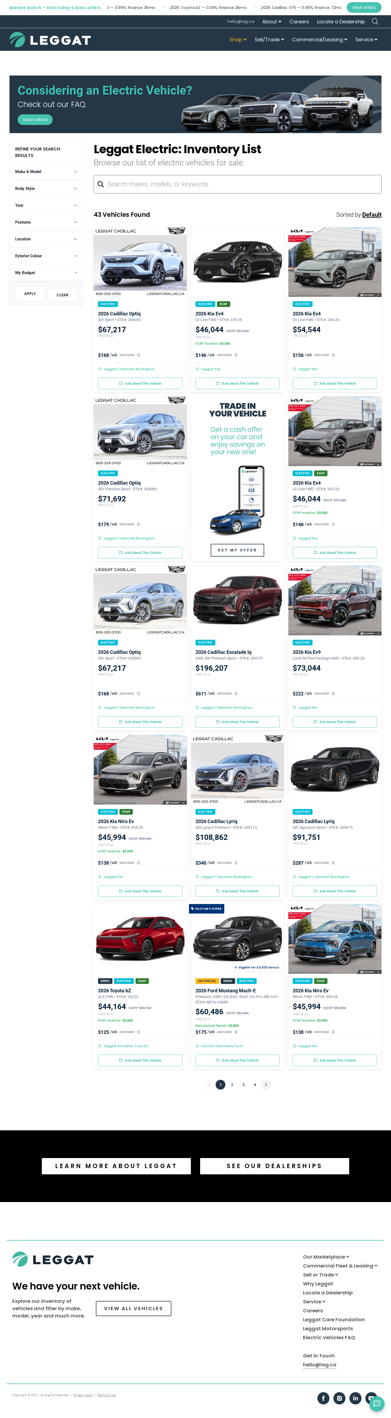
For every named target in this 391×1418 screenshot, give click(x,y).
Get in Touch (319, 1355)
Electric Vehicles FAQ (329, 1337)
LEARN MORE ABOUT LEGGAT (116, 1166)
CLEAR (62, 295)
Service (366, 39)
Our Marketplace (326, 1256)
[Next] (266, 1084)
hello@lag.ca (240, 21)
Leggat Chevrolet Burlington (126, 369)
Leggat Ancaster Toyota (123, 1046)
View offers (364, 7)
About (271, 21)
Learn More (35, 120)
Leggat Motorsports (328, 1328)
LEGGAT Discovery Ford (218, 1046)
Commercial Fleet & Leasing (340, 1265)
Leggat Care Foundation (334, 1319)
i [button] (138, 355)
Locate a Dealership (341, 21)
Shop (238, 39)
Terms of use (106, 1395)
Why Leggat (318, 1283)
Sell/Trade (269, 39)
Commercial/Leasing (319, 39)
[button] (46, 172)
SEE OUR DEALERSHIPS (275, 1166)
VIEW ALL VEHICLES (133, 1308)
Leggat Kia (207, 369)
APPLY (30, 293)
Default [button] (371, 214)
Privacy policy (83, 1395)
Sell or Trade (320, 1274)
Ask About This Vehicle (140, 383)
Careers (299, 21)
